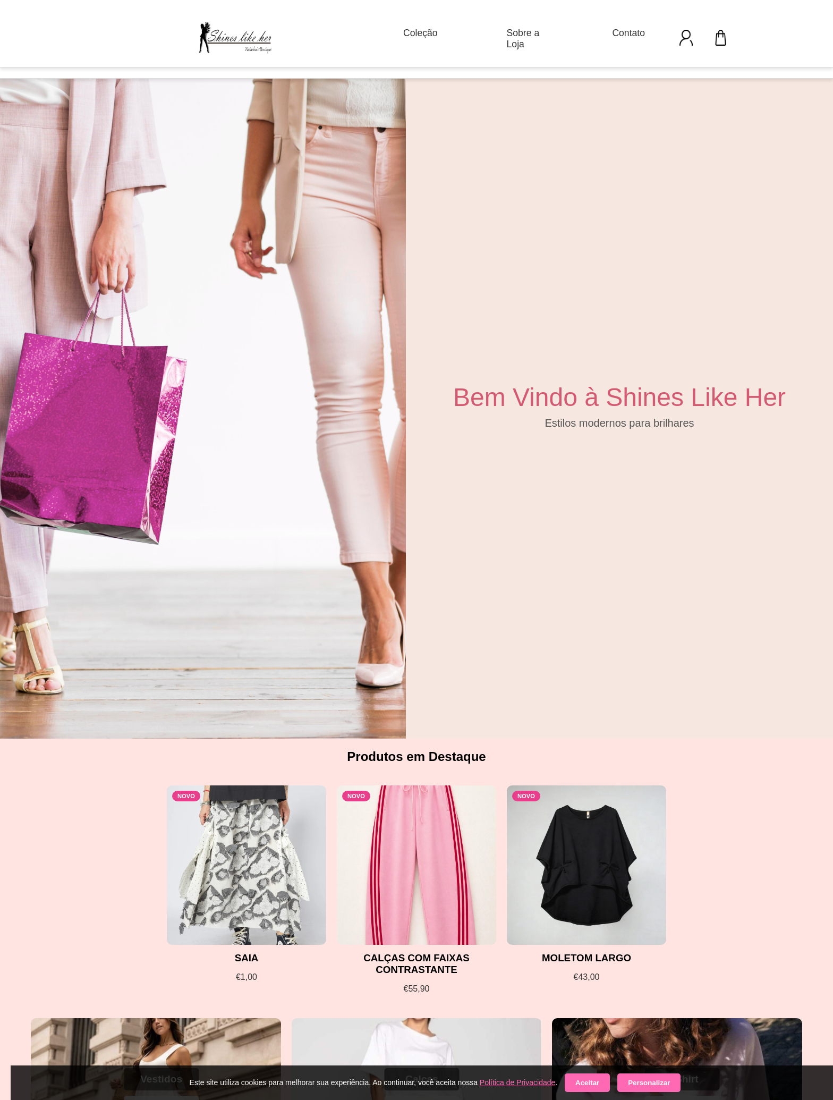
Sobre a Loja (523, 38)
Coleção (420, 33)
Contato (628, 33)
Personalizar (649, 1083)
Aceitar (587, 1083)
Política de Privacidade (517, 1082)
